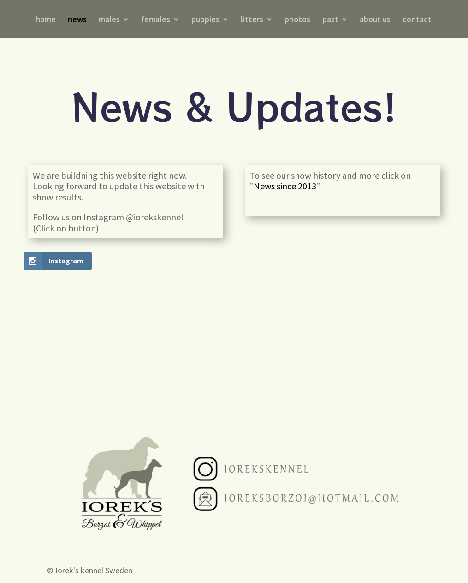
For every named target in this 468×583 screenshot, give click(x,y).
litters (252, 20)
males (109, 20)
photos (297, 20)
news (77, 20)
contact (417, 20)
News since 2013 (285, 186)
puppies (205, 20)
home (46, 20)
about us (375, 20)
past (330, 20)
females (155, 20)
